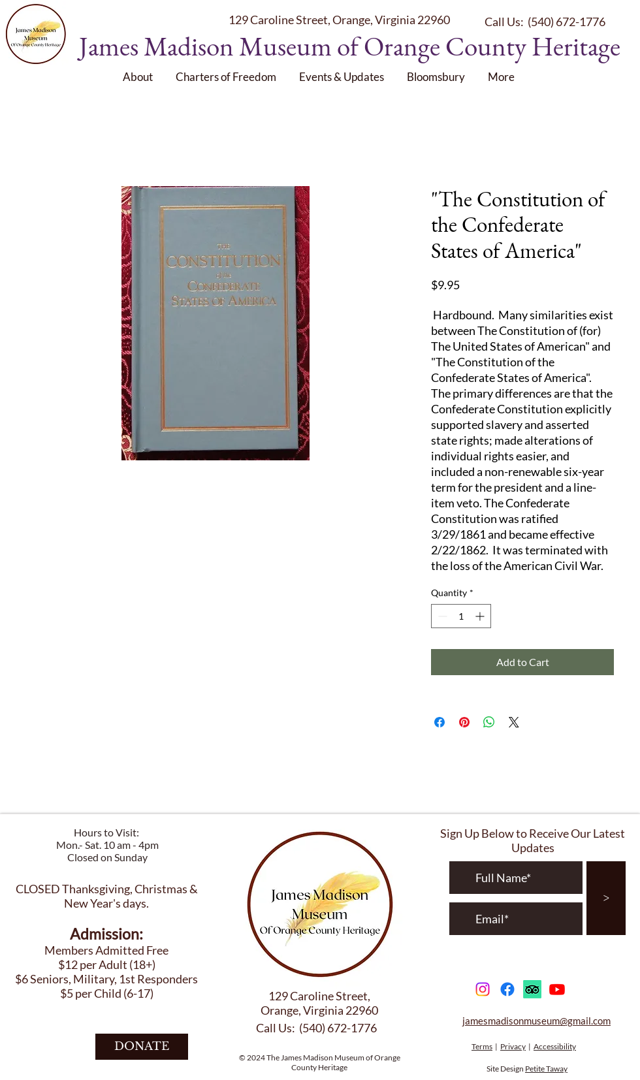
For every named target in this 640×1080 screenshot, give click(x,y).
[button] (139, 76)
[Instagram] (482, 989)
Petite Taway (546, 1068)
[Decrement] (441, 616)
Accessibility (555, 1046)
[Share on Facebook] (439, 722)
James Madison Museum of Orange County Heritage (349, 46)
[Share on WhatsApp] (489, 722)
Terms (482, 1046)
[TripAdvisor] (532, 989)
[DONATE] (141, 1047)
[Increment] (481, 616)
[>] (606, 898)
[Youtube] (557, 989)
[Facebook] (507, 989)
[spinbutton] (461, 616)
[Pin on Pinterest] (464, 722)
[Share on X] (514, 722)
